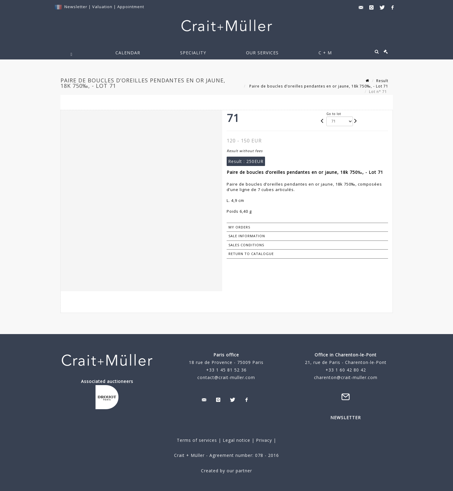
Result (382, 80)
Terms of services (197, 440)
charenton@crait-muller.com (345, 377)
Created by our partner (226, 470)
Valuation (102, 6)
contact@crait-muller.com (226, 377)
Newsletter (75, 6)
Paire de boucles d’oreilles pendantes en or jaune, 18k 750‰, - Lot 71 (318, 86)
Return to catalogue (251, 253)
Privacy (263, 440)
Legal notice (236, 440)
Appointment (130, 6)
